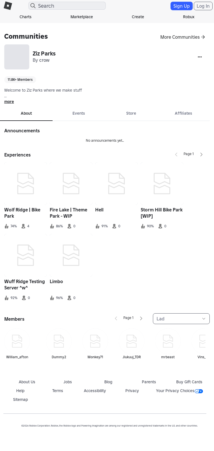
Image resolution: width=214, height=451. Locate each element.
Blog (108, 381)
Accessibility (95, 390)
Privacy (132, 390)
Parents (149, 381)
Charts (26, 16)
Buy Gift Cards (189, 381)
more (9, 101)
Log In (203, 6)
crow (44, 60)
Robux (188, 16)
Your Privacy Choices (179, 390)
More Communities (180, 37)
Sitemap (20, 399)
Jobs (67, 381)
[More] (199, 57)
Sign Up (181, 6)
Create (138, 16)
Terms (57, 390)
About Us (27, 381)
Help (20, 390)
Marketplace (81, 16)
